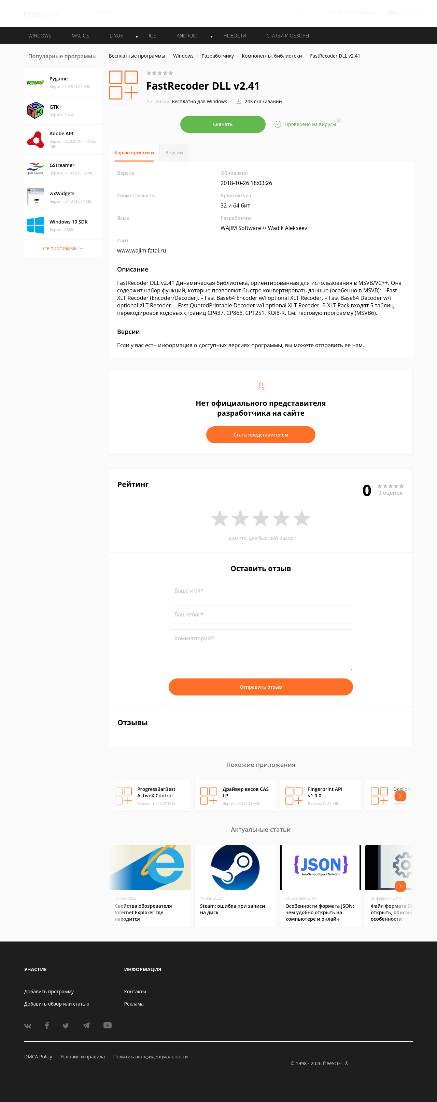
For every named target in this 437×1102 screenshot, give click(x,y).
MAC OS (80, 35)
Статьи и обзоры (288, 35)
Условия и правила (82, 1056)
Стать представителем (261, 434)
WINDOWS (39, 35)
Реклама (134, 1003)
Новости (235, 35)
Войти (334, 12)
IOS (152, 35)
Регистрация (361, 12)
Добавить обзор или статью (56, 1003)
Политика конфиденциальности (150, 1056)
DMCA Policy (38, 1056)
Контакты (135, 991)
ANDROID (187, 35)
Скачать (223, 124)
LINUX (116, 35)
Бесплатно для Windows (199, 101)
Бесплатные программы (137, 55)
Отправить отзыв (261, 687)
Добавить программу (49, 991)
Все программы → (62, 248)
